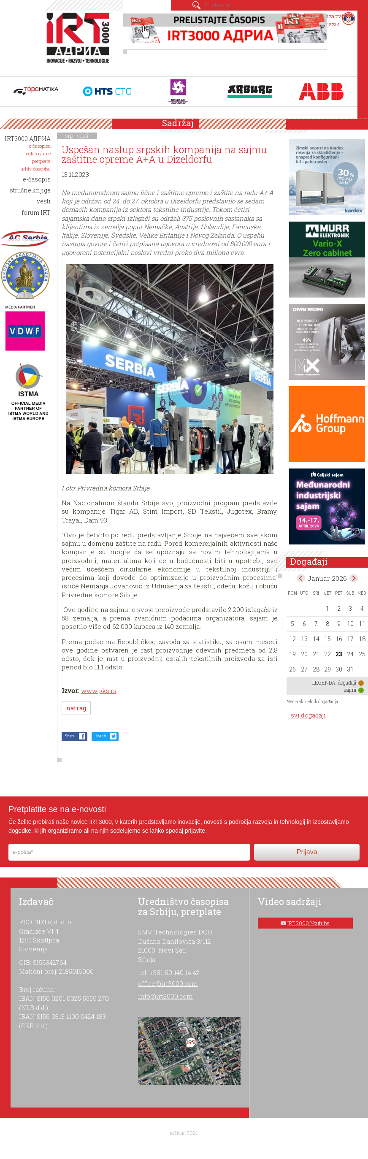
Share (70, 736)
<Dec (301, 578)
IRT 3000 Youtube (308, 923)
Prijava (307, 852)
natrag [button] (76, 708)
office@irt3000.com (168, 983)
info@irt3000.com (165, 996)
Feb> (353, 578)
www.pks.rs (98, 690)
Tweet (100, 736)
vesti (83, 135)
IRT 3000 (80, 41)
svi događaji (308, 715)
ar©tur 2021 (184, 1133)
